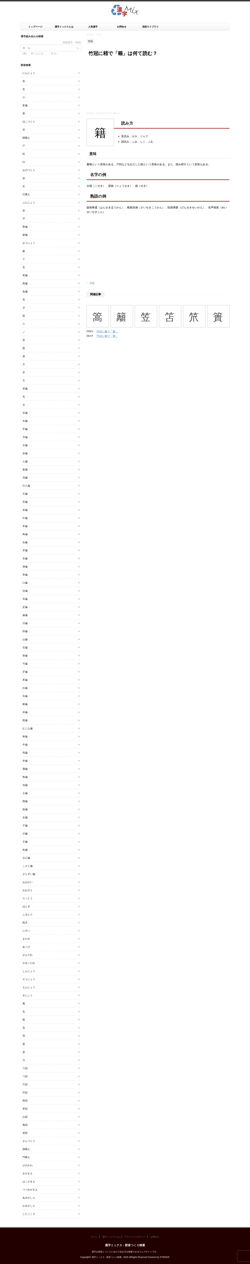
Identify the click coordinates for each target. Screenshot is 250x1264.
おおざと (27, 890)
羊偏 (25, 760)
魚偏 (25, 849)
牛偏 (25, 744)
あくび (26, 946)
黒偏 (25, 283)
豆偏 (25, 412)
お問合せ (121, 26)
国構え (26, 1149)
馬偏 (25, 752)
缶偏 (25, 542)
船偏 (25, 704)
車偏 (25, 736)
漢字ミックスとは (64, 26)
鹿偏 (25, 768)
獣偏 (25, 720)
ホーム (94, 1237)
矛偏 (25, 550)
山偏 (25, 639)
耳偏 (25, 598)
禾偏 (25, 526)
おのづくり (28, 170)
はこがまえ (28, 1181)
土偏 (25, 793)
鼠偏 (25, 809)
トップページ (35, 26)
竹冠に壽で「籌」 (107, 335)
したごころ (28, 1213)
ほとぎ (26, 906)
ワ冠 (25, 1076)
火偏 (25, 445)
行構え (26, 194)
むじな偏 (27, 728)
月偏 (25, 437)
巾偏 (25, 518)
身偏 (25, 566)
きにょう (27, 995)
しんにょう (28, 971)
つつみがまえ (30, 1189)
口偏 (25, 582)
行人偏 (26, 485)
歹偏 (25, 671)
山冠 (25, 1116)
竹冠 (92, 283)
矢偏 (25, 696)
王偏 (25, 841)
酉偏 (25, 801)
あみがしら (28, 1197)
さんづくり (28, 1141)
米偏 (25, 712)
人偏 (25, 461)
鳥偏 (25, 776)
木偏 (25, 420)
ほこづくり (28, 121)
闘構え (26, 137)
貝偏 (25, 477)
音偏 (25, 388)
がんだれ (27, 954)
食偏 (25, 469)
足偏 (25, 607)
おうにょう (28, 242)
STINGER (164, 1257)
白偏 (25, 687)
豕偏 (25, 105)
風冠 (25, 1124)
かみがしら (28, 1205)
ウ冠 (25, 1068)
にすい (26, 930)
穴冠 (25, 1084)
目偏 (25, 590)
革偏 (25, 574)
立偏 (25, 493)
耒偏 (25, 679)
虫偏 (25, 785)
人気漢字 (93, 26)
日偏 (25, 623)
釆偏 (25, 275)
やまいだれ (28, 963)
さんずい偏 (28, 874)
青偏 (25, 226)
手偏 (25, 429)
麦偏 (25, 234)
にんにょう (28, 73)
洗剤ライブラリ (150, 26)
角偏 (25, 534)
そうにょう (28, 979)
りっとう (27, 898)
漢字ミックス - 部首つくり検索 (125, 1245)
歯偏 (25, 615)
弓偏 (25, 663)
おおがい (27, 882)
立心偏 (26, 857)
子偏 (25, 825)
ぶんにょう (28, 202)
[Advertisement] (158, 85)
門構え (26, 1157)
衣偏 (25, 558)
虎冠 (25, 1132)
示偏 (25, 833)
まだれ (26, 938)
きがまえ (27, 1173)
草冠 (25, 1108)
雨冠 (25, 1100)
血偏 (25, 291)
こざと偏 (27, 865)
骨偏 (25, 655)
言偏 (25, 501)
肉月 (25, 922)
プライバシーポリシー (135, 1237)
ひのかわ (27, 1165)
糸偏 (25, 509)
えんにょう (28, 987)
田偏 (25, 631)
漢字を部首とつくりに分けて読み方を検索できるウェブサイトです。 (125, 1252)
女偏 (25, 817)
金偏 (25, 453)
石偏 (25, 647)
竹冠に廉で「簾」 (107, 331)
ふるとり (27, 914)
